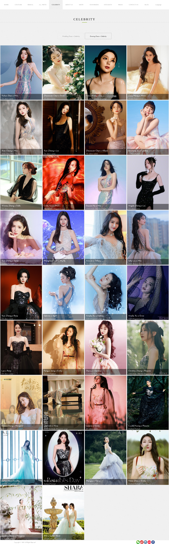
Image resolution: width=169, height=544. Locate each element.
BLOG (147, 5)
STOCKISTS (108, 5)
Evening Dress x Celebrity (98, 36)
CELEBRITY (56, 5)
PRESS (120, 5)
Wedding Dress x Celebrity (71, 36)
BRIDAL (30, 5)
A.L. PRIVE (42, 5)
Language (158, 5)
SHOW (81, 5)
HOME (6, 5)
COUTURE (18, 5)
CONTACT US (133, 5)
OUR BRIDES (94, 5)
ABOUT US (69, 5)
